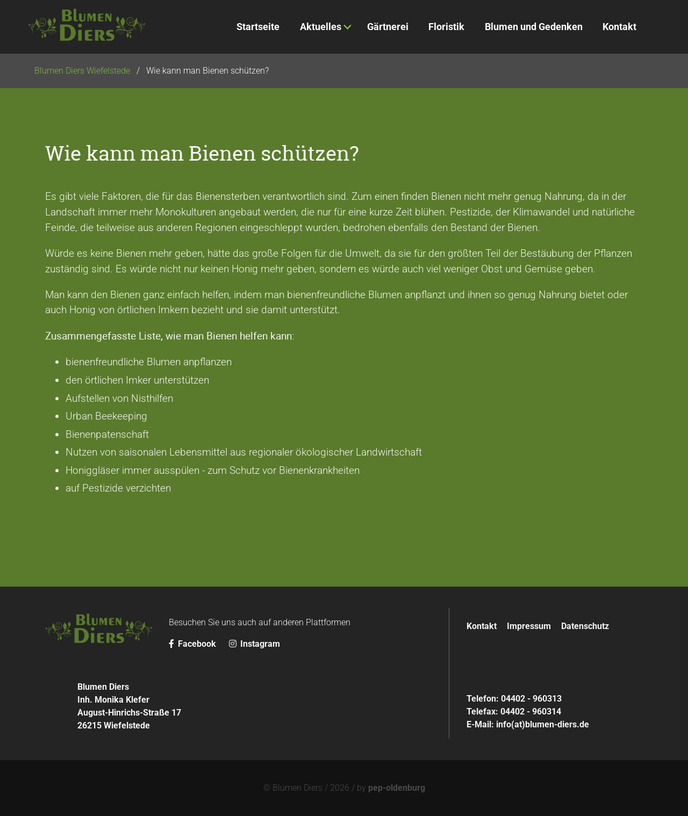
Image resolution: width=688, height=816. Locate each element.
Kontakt (482, 626)
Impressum (529, 626)
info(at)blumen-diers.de (542, 724)
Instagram (254, 644)
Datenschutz (585, 626)
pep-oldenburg (396, 788)
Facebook (193, 644)
